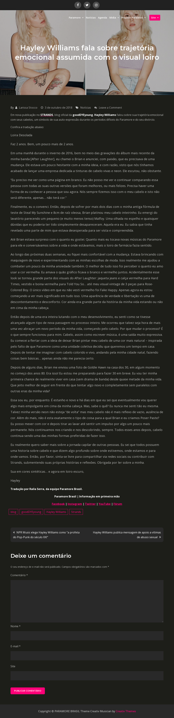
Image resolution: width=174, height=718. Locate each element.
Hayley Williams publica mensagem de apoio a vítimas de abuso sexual (127, 535)
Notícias (91, 17)
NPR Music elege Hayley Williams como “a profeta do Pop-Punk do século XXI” (46, 535)
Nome (16, 626)
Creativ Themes (126, 711)
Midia (112, 17)
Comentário (19, 575)
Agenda (102, 17)
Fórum (118, 504)
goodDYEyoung (31, 512)
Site (153, 17)
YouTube (105, 504)
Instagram (75, 504)
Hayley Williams (56, 512)
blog (13, 512)
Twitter (90, 504)
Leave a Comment (110, 107)
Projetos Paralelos (132, 17)
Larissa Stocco (28, 107)
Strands (76, 512)
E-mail (16, 646)
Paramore (75, 17)
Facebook (58, 504)
